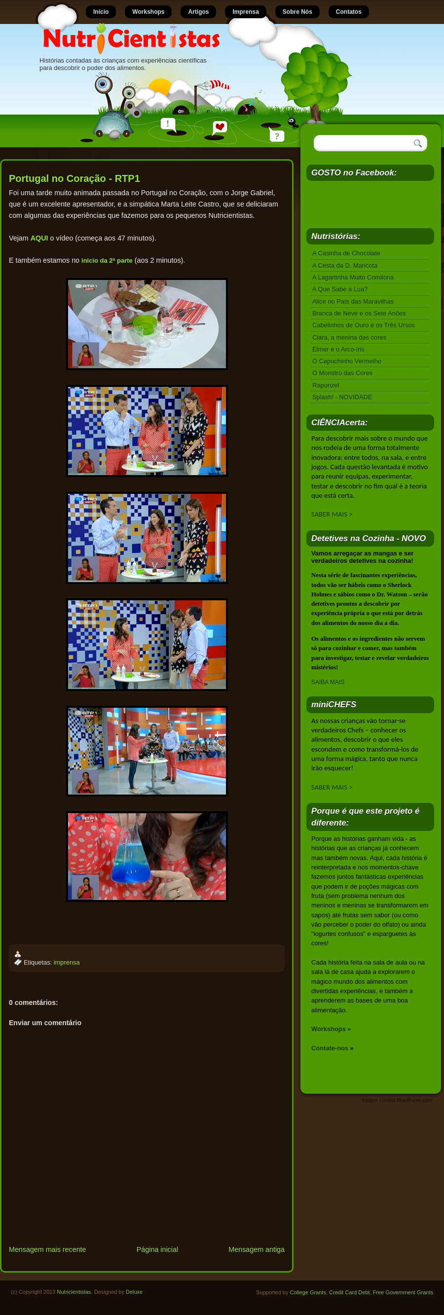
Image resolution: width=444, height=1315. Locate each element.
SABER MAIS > (332, 514)
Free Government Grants (403, 1292)
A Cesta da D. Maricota (344, 265)
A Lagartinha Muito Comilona (353, 277)
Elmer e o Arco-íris (338, 349)
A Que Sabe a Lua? (340, 289)
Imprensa (245, 11)
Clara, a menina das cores (349, 337)
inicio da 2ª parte (107, 260)
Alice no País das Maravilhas (353, 301)
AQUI (39, 238)
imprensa (67, 962)
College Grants (308, 1292)
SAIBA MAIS (327, 682)
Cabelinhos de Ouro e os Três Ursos (363, 325)
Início (101, 11)
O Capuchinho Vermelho (346, 361)
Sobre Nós (297, 11)
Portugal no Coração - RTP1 (74, 178)
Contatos (349, 11)
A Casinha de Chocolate (346, 253)
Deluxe (134, 1292)
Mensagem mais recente (47, 1249)
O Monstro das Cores (342, 373)
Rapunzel (325, 385)
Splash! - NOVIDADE (342, 397)
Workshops (148, 11)
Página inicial (157, 1249)
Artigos (198, 11)
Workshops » (331, 1029)
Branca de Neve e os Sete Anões (359, 313)
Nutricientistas (74, 1292)
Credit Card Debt (349, 1292)
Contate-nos (329, 1048)
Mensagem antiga (256, 1249)
